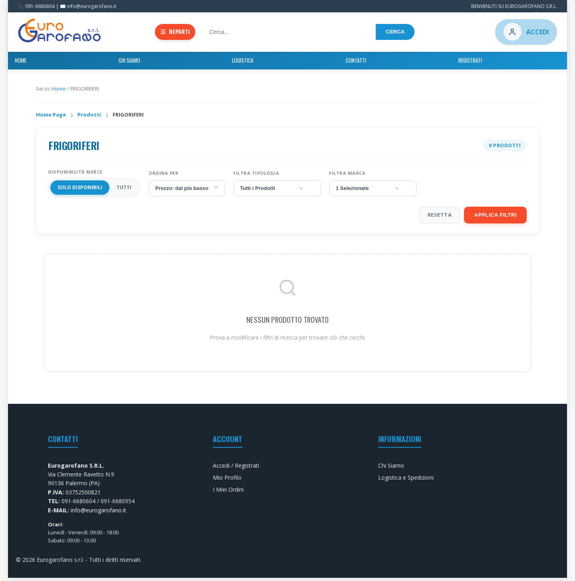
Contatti (320, 63)
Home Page (51, 117)
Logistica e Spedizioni (406, 480)
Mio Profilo (227, 480)
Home (210, 63)
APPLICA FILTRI (495, 218)
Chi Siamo (244, 63)
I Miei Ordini (228, 492)
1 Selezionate (368, 191)
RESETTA (440, 217)
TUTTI (124, 190)
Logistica (282, 63)
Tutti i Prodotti (272, 191)
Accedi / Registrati (236, 468)
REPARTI (177, 32)
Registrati (359, 63)
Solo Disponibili (80, 190)
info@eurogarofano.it (98, 513)
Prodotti (89, 117)
